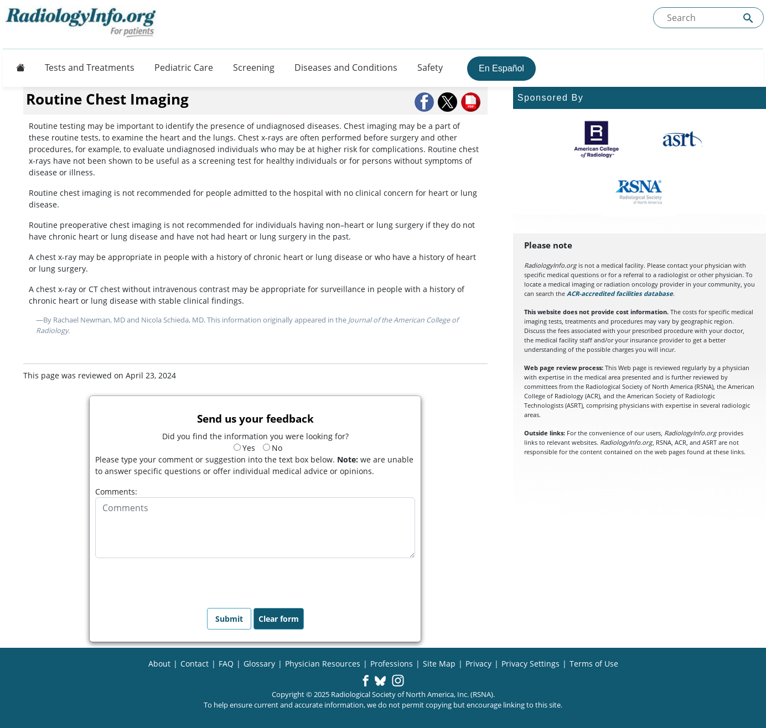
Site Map (439, 663)
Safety (430, 67)
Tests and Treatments (89, 67)
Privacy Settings (530, 663)
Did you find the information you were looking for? (255, 436)
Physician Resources (322, 663)
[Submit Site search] (748, 18)
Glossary (259, 663)
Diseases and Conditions (345, 67)
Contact (194, 663)
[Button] (17, 67)
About (159, 663)
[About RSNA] (639, 192)
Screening (254, 67)
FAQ (226, 663)
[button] (425, 102)
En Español (501, 68)
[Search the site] (708, 17)
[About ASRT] (682, 139)
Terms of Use (594, 663)
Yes (244, 448)
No (272, 448)
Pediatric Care (183, 67)
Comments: (116, 491)
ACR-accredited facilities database (620, 293)
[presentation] (179, 579)
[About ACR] (596, 139)
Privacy (478, 663)
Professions (391, 663)
